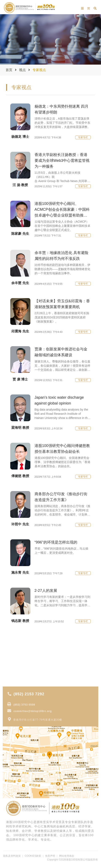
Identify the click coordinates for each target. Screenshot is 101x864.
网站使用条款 (66, 855)
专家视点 (13, 653)
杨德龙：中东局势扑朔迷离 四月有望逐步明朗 (61, 109)
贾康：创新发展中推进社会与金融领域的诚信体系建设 (61, 352)
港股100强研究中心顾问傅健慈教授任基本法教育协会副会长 (62, 449)
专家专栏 (83, 137)
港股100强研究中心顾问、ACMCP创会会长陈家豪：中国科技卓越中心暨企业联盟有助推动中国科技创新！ (62, 210)
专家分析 (13, 671)
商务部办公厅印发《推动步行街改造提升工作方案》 (61, 497)
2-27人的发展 (46, 590)
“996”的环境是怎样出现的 (56, 542)
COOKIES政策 (33, 855)
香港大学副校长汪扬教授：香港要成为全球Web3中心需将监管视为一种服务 (62, 160)
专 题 (10, 665)
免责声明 (50, 855)
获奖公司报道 (16, 677)
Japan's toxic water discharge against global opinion (59, 400)
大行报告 (13, 659)
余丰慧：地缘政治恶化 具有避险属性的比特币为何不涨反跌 (61, 256)
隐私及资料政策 (12, 855)
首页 (9, 70)
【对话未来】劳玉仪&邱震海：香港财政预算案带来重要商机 (62, 304)
